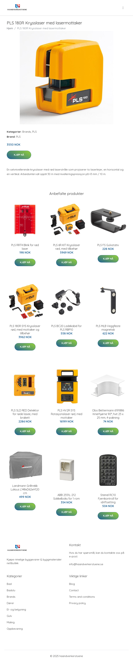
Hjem (10, 28)
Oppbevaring (15, 628)
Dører (10, 603)
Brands (26, 131)
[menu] (123, 7)
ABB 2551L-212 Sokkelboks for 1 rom (66, 496)
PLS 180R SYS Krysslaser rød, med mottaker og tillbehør (25, 329)
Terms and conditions (82, 596)
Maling (11, 622)
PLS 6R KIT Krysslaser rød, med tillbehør (66, 246)
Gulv (9, 616)
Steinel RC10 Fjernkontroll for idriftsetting (108, 498)
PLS (34, 131)
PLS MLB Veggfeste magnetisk (108, 327)
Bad (9, 584)
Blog (72, 584)
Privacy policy (77, 603)
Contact (74, 590)
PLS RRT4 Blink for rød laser (25, 246)
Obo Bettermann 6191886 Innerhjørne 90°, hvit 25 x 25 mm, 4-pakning (108, 414)
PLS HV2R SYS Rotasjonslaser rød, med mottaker (66, 414)
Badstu (11, 590)
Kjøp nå (19, 154)
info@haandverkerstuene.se (86, 564)
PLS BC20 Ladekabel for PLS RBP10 (66, 327)
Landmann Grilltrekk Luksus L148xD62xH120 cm (25, 489)
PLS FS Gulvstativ (108, 245)
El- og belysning (16, 609)
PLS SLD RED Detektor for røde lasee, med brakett (25, 414)
